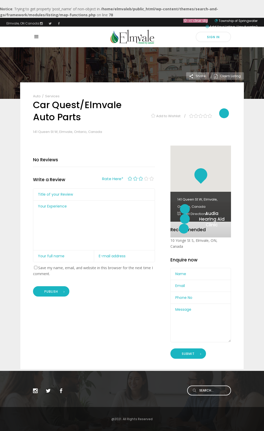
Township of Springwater (238, 21)
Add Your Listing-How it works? (234, 27)
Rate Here (112, 178)
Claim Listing (227, 76)
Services (52, 96)
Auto (37, 96)
